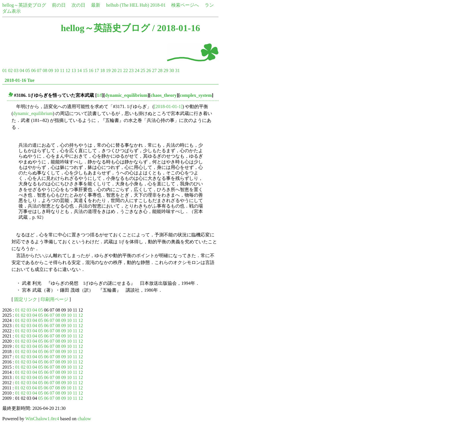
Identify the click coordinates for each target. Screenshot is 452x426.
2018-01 (157, 5)
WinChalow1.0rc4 (42, 418)
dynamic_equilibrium (126, 95)
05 (27, 70)
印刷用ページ (54, 299)
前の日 (59, 5)
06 (33, 70)
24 (137, 70)
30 (171, 70)
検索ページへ (185, 5)
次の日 (78, 5)
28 (160, 70)
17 (96, 70)
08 (45, 70)
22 (125, 70)
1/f (99, 95)
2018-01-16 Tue (20, 80)
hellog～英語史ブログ (24, 5)
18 (102, 70)
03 (16, 70)
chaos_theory (163, 95)
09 (50, 70)
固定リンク (25, 299)
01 (4, 70)
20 (114, 70)
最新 (95, 5)
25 (142, 70)
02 (10, 70)
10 (56, 70)
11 (62, 70)
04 (22, 70)
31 (177, 70)
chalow (84, 418)
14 (79, 70)
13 (73, 70)
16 (90, 70)
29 (165, 70)
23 (131, 70)
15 (85, 70)
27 (154, 70)
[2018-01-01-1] (168, 106)
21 (119, 70)
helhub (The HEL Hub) (127, 5)
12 (67, 70)
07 (39, 70)
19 (108, 70)
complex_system (196, 95)
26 (148, 70)
